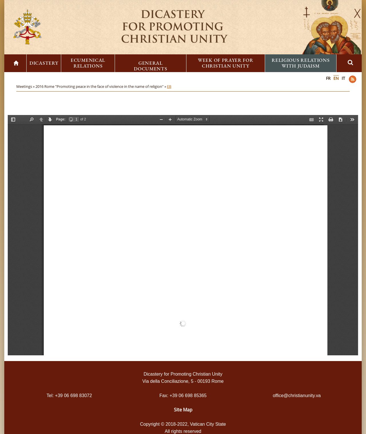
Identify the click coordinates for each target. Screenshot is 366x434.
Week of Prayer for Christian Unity (225, 63)
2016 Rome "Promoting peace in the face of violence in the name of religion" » (101, 86)
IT (343, 78)
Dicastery (43, 63)
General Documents (150, 66)
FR (328, 78)
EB (169, 86)
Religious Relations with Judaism (300, 63)
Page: (60, 119)
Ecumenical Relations (88, 63)
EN (336, 78)
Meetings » (25, 86)
